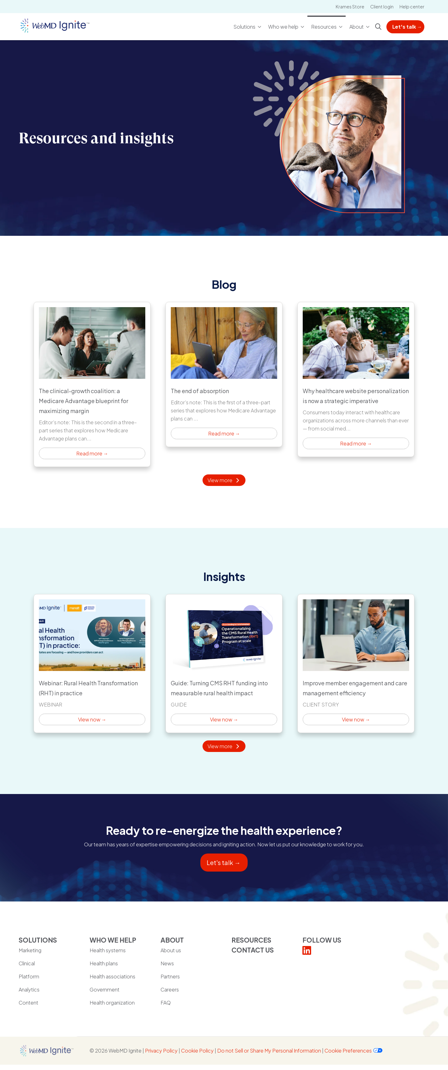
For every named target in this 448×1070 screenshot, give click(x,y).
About (357, 23)
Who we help (283, 23)
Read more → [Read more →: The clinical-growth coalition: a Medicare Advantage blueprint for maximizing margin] (92, 384)
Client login (382, 6)
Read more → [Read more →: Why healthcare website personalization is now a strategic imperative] (356, 379)
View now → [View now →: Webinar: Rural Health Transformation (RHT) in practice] (92, 663)
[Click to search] (378, 27)
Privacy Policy (161, 1050)
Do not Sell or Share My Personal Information (269, 1050)
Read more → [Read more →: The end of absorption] (224, 374)
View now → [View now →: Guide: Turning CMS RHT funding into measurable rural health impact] (224, 663)
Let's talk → (407, 26)
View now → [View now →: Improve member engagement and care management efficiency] (356, 663)
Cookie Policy (197, 1050)
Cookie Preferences (348, 1050)
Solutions (245, 23)
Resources (324, 23)
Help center (411, 6)
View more (224, 480)
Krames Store (350, 6)
